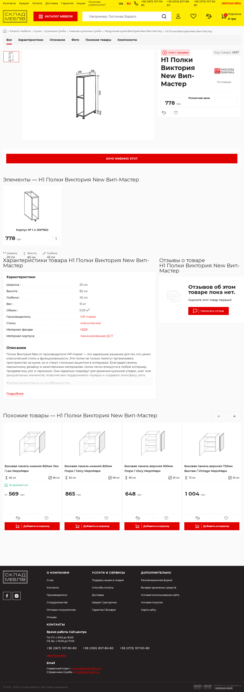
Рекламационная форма (156, 580)
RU (129, 3)
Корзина (231, 16)
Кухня (37, 31)
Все (9, 40)
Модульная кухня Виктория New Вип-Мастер (133, 31)
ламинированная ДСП (96, 336)
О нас (50, 580)
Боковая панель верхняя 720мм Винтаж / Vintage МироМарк (208, 468)
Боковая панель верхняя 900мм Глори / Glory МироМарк (148, 468)
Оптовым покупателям (61, 609)
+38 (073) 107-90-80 (135, 648)
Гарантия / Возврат (104, 609)
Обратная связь (231, 3)
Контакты (9, 3)
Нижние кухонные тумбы (85, 31)
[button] (219, 416)
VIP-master (88, 317)
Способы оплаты (103, 587)
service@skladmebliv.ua (86, 668)
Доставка (51, 3)
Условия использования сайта (160, 594)
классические (90, 323)
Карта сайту (148, 609)
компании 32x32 (224, 688)
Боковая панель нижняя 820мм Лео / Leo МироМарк (32, 468)
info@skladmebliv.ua (86, 672)
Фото (75, 40)
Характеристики (30, 40)
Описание (57, 40)
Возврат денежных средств (158, 587)
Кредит (24, 3)
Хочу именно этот (122, 158)
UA (121, 3)
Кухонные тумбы (55, 31)
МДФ (84, 329)
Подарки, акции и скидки (108, 580)
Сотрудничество (57, 602)
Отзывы (52, 617)
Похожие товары (98, 40)
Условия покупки (152, 602)
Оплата (37, 3)
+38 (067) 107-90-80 (62, 648)
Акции (81, 3)
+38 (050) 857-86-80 (98, 648)
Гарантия (67, 3)
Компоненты (127, 40)
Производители (57, 594)
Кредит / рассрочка (104, 602)
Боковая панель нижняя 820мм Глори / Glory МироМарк (88, 468)
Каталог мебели (55, 16)
